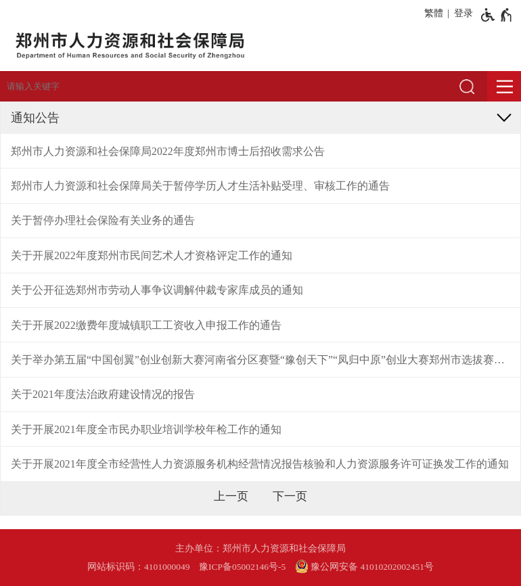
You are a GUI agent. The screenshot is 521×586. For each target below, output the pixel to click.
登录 (463, 13)
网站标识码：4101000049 (138, 567)
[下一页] (290, 497)
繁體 (433, 13)
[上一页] (231, 497)
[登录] (461, 13)
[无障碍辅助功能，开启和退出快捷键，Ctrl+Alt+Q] (497, 15)
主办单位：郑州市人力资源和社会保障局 (260, 548)
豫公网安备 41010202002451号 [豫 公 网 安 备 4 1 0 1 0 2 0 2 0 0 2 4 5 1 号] (364, 566)
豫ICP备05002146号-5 (242, 567)
